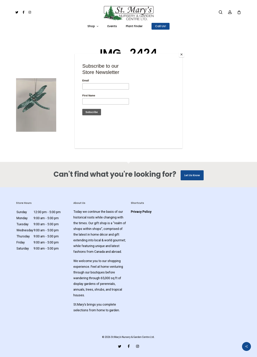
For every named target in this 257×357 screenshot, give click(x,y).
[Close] (181, 54)
